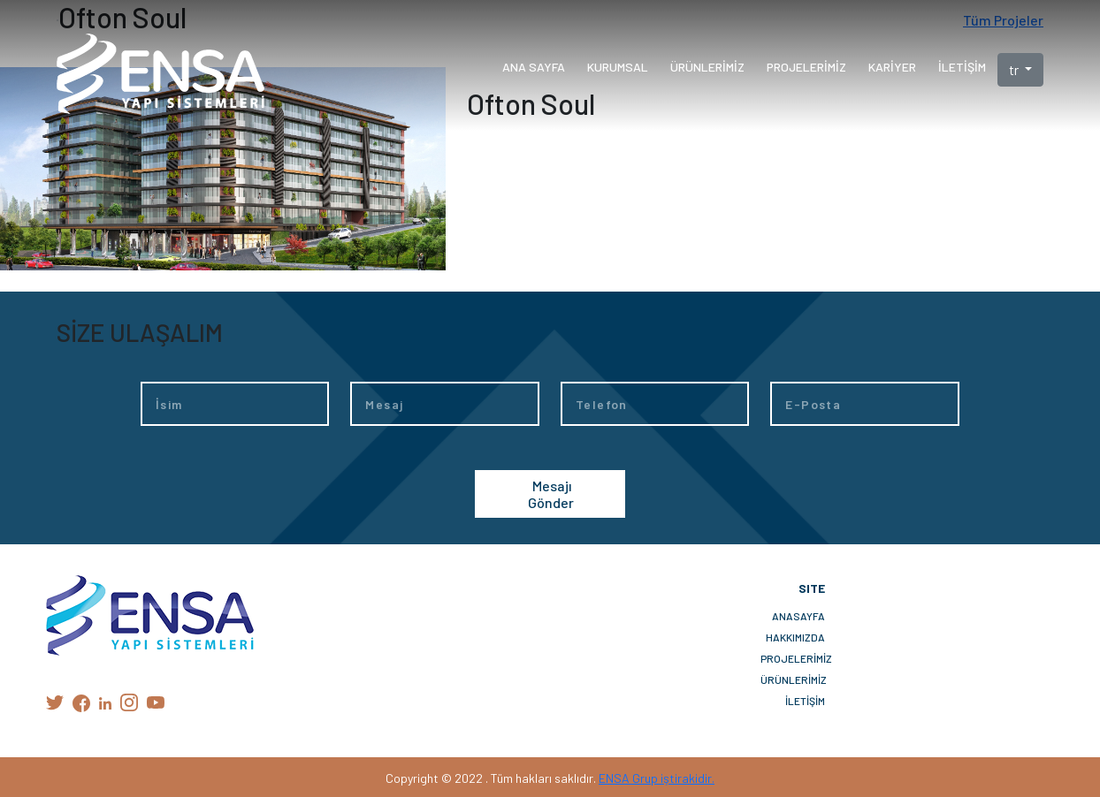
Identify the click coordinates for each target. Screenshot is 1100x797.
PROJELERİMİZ (792, 658)
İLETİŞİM (805, 701)
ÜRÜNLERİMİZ (792, 679)
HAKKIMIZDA (795, 637)
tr (1015, 69)
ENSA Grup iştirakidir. (656, 778)
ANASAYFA (798, 616)
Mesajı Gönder (551, 494)
